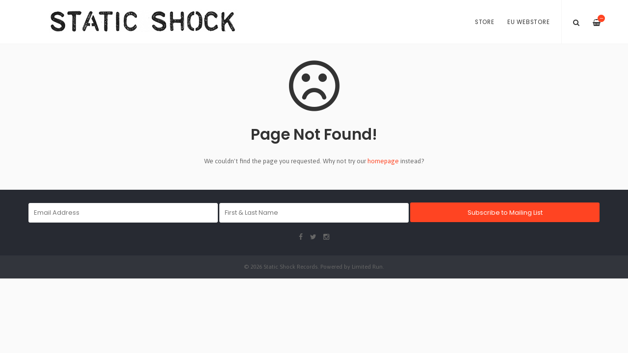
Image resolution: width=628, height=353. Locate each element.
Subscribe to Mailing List (505, 212)
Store (485, 22)
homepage (383, 161)
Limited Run (367, 266)
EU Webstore (528, 22)
